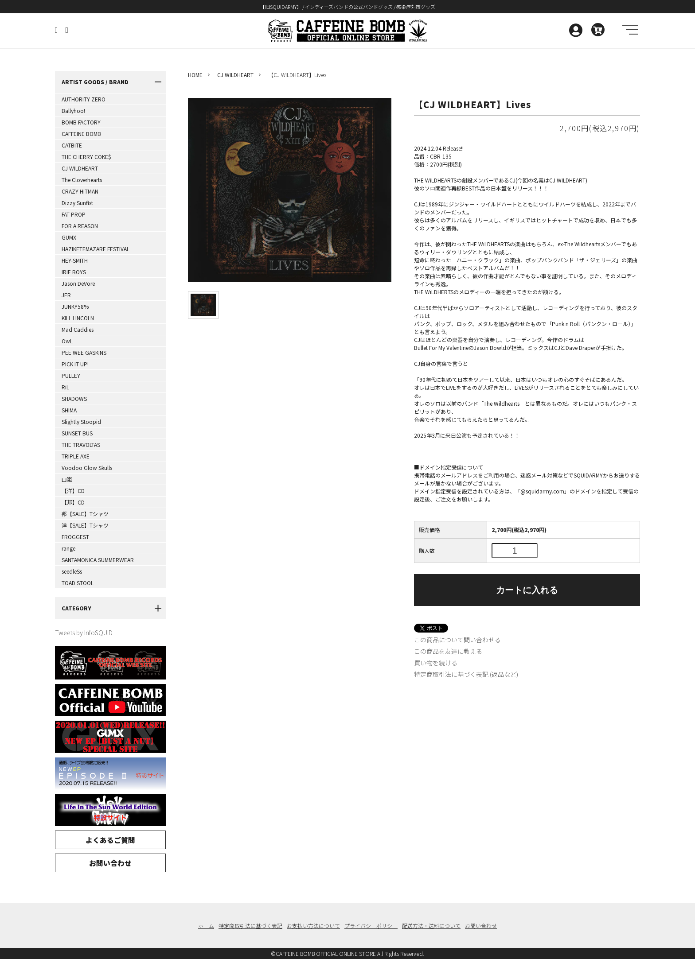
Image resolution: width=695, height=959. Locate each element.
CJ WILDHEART (80, 168)
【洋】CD (73, 490)
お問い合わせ (110, 863)
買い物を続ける (435, 662)
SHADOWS (74, 398)
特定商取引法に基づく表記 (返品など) (466, 674)
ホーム (206, 925)
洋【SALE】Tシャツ (85, 525)
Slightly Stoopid (81, 421)
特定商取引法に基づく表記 (250, 925)
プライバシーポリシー (371, 925)
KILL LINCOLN (78, 318)
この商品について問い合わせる (457, 639)
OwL (67, 341)
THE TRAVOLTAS (81, 444)
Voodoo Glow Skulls (87, 467)
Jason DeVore (78, 283)
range (68, 548)
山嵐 (67, 479)
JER (66, 295)
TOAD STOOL (78, 582)
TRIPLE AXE (76, 456)
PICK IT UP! (75, 364)
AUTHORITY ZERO (83, 99)
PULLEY (71, 375)
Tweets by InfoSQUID (84, 632)
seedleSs (72, 571)
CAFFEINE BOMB (81, 133)
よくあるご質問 (110, 840)
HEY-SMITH (75, 260)
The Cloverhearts (82, 179)
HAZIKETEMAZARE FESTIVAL (95, 248)
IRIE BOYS (74, 272)
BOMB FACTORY (81, 122)
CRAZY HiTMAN (80, 191)
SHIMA (69, 410)
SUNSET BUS (77, 433)
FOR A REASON (80, 225)
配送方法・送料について (431, 925)
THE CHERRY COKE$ (86, 156)
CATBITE (72, 145)
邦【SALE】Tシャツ (85, 513)
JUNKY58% (75, 306)
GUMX (69, 237)
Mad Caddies (78, 329)
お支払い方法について (313, 925)
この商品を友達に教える (448, 651)
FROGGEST (75, 536)
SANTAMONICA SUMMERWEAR (98, 559)
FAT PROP (74, 214)
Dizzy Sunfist (77, 202)
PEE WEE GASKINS (84, 352)
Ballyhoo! (73, 110)
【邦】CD (73, 502)
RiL (65, 387)
